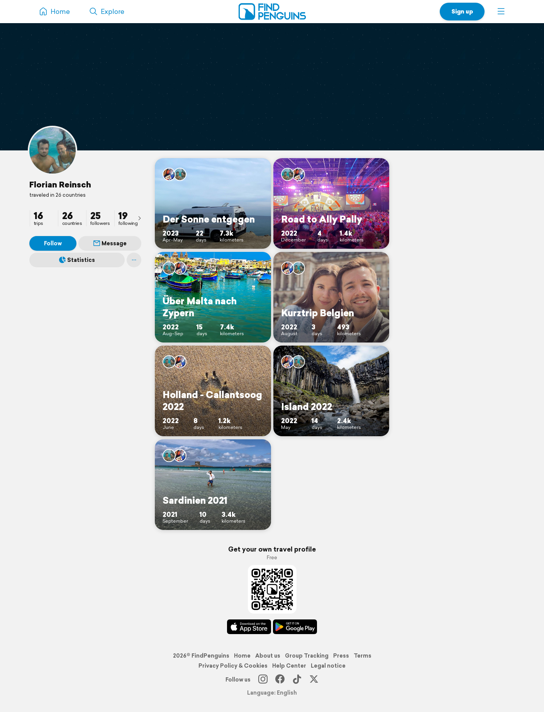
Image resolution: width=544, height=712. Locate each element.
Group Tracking (307, 656)
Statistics (77, 260)
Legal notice (328, 666)
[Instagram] (263, 679)
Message (110, 243)
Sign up (462, 11)
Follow (53, 243)
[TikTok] (297, 679)
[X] (314, 679)
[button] (501, 11)
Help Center (289, 666)
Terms (362, 656)
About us (267, 656)
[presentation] (139, 218)
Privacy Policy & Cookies (233, 666)
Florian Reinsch (60, 184)
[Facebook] (280, 679)
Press (341, 656)
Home (242, 656)
